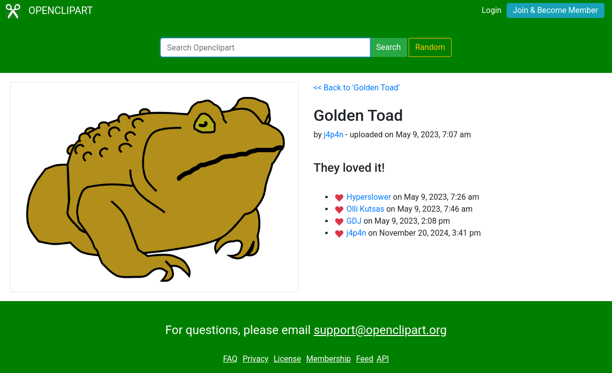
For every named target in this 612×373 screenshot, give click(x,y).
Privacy (256, 359)
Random (430, 47)
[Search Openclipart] (265, 47)
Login (491, 10)
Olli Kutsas (366, 209)
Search (388, 47)
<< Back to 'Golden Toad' (357, 87)
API (383, 359)
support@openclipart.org (380, 330)
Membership (328, 359)
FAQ (230, 359)
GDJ (354, 221)
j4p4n (334, 134)
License (287, 359)
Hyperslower (369, 197)
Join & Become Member (555, 10)
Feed (365, 359)
